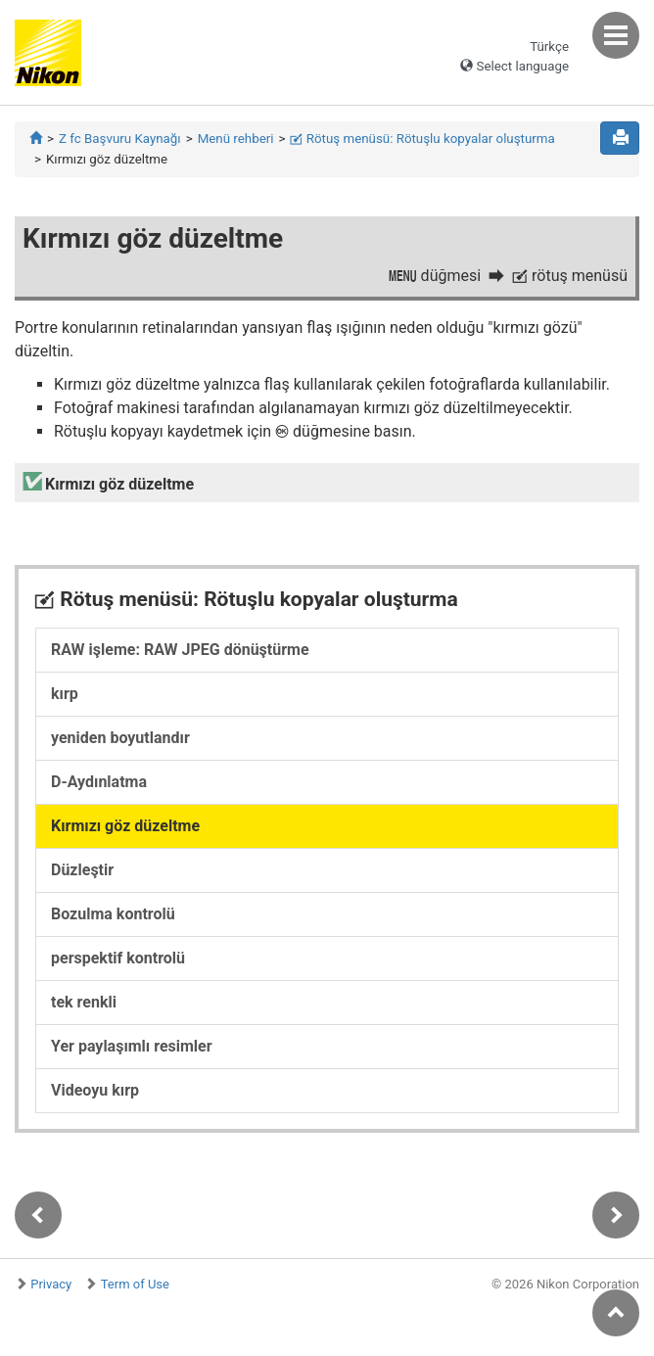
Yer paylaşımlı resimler (131, 1046)
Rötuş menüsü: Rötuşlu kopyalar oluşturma (422, 138)
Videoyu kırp (95, 1090)
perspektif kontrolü (118, 958)
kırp (64, 693)
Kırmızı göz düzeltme (125, 826)
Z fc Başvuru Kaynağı (120, 138)
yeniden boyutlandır (120, 737)
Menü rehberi (236, 138)
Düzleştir (82, 870)
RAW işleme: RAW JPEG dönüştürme (180, 649)
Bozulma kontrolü (113, 914)
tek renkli (84, 1002)
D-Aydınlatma (99, 781)
